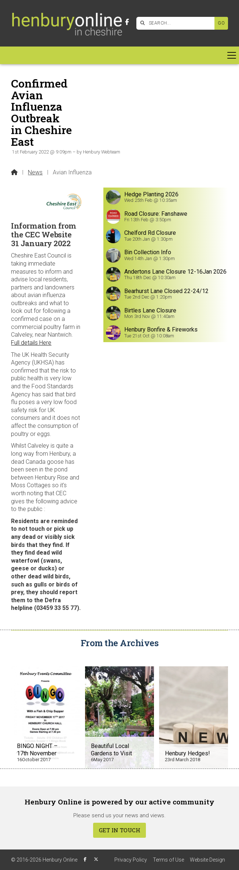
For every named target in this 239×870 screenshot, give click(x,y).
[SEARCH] (177, 23)
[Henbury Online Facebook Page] (127, 22)
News (35, 172)
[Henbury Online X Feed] (96, 859)
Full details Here (31, 342)
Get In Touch (119, 830)
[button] (119, 55)
